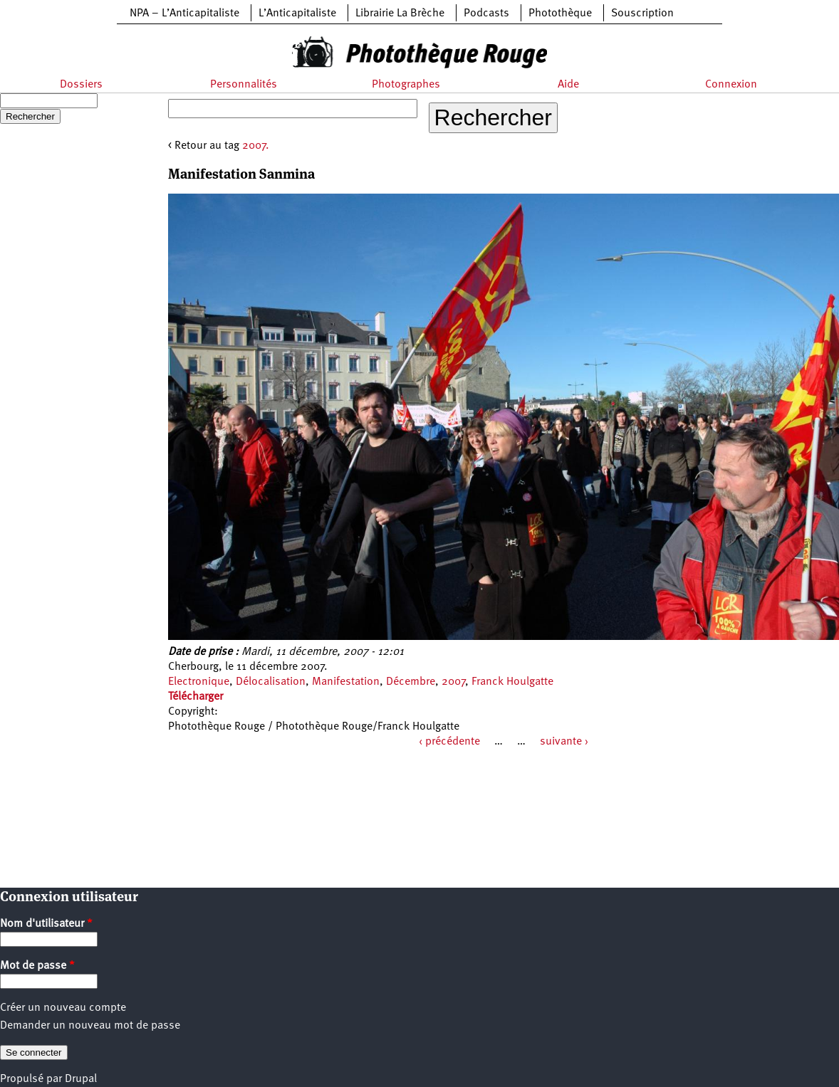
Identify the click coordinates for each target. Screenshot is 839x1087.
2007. (255, 146)
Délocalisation (271, 682)
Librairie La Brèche (399, 13)
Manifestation (346, 682)
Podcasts (486, 13)
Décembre (410, 682)
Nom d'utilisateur (46, 924)
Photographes (406, 84)
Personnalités (243, 84)
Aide (568, 84)
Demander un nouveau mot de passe (90, 1025)
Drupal (81, 1079)
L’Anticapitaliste (297, 13)
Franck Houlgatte (512, 682)
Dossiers (81, 84)
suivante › (564, 741)
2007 (453, 682)
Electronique (198, 682)
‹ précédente (449, 741)
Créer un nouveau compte (63, 1008)
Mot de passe (37, 966)
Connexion (731, 84)
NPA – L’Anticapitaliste (184, 13)
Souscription (642, 13)
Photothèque (560, 13)
